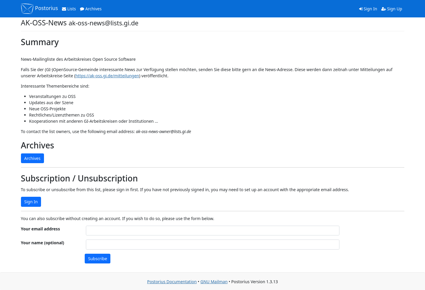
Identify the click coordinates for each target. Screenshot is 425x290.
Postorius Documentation (172, 281)
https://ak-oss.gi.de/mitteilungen (107, 75)
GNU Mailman (214, 281)
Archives (91, 9)
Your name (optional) (42, 242)
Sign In (368, 9)
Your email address (40, 229)
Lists (69, 9)
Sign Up (391, 9)
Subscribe (97, 258)
